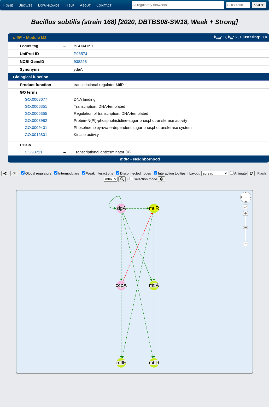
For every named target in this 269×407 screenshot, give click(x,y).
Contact (104, 5)
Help (69, 5)
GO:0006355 (36, 113)
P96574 (80, 53)
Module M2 (36, 37)
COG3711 (34, 152)
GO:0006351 (36, 106)
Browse (25, 5)
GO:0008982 (36, 120)
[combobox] (178, 5)
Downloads (49, 5)
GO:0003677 (36, 99)
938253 (80, 61)
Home (8, 5)
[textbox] (178, 5)
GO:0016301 (36, 134)
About (85, 5)
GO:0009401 (36, 127)
